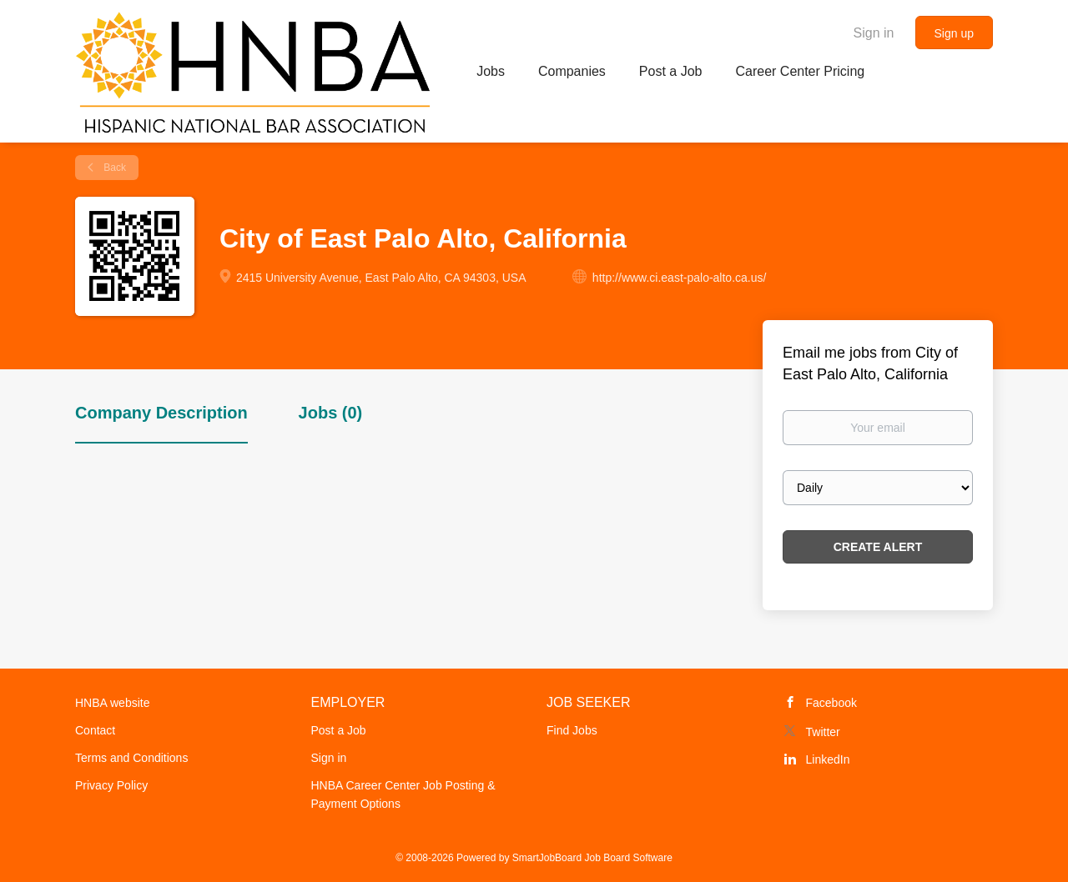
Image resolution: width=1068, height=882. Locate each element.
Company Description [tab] (161, 412)
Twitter (823, 732)
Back (113, 167)
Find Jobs (572, 730)
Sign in (874, 33)
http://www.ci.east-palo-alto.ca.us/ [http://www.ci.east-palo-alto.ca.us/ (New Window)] (679, 277)
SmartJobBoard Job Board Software (592, 858)
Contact (95, 730)
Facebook (831, 702)
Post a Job (338, 730)
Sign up (954, 33)
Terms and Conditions (131, 757)
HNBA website (112, 702)
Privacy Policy (111, 785)
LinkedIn (828, 759)
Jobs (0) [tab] (331, 412)
